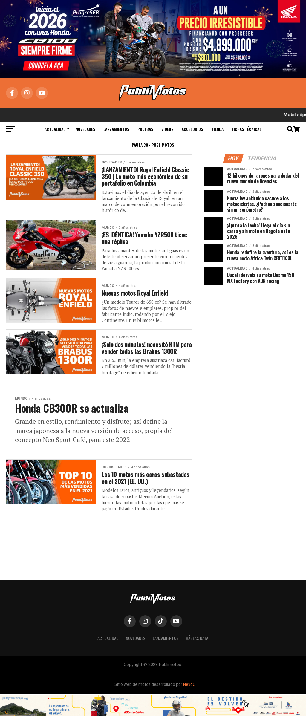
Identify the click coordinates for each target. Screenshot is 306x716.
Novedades (85, 129)
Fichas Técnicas (246, 129)
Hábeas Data (197, 660)
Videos (167, 129)
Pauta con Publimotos (153, 145)
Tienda (217, 129)
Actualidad (55, 129)
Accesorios (192, 129)
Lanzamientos (116, 129)
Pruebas (145, 129)
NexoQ (189, 707)
